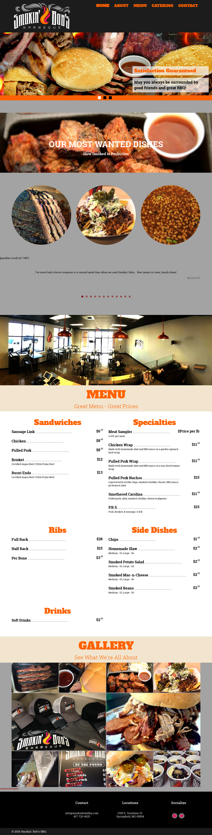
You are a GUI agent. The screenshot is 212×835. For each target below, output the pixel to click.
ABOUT (121, 6)
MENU (140, 6)
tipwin (4, 788)
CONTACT (188, 6)
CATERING (162, 6)
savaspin (13, 788)
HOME (102, 6)
